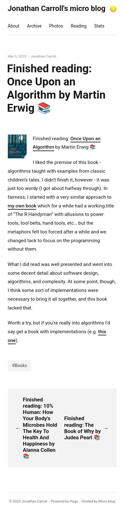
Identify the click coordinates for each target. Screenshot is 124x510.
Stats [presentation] (99, 25)
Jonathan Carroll (34, 501)
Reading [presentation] (79, 25)
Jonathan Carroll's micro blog (57, 8)
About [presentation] (13, 25)
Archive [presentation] (34, 25)
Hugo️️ (74, 501)
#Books (19, 365)
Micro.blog (106, 501)
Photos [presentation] (56, 25)
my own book (22, 206)
